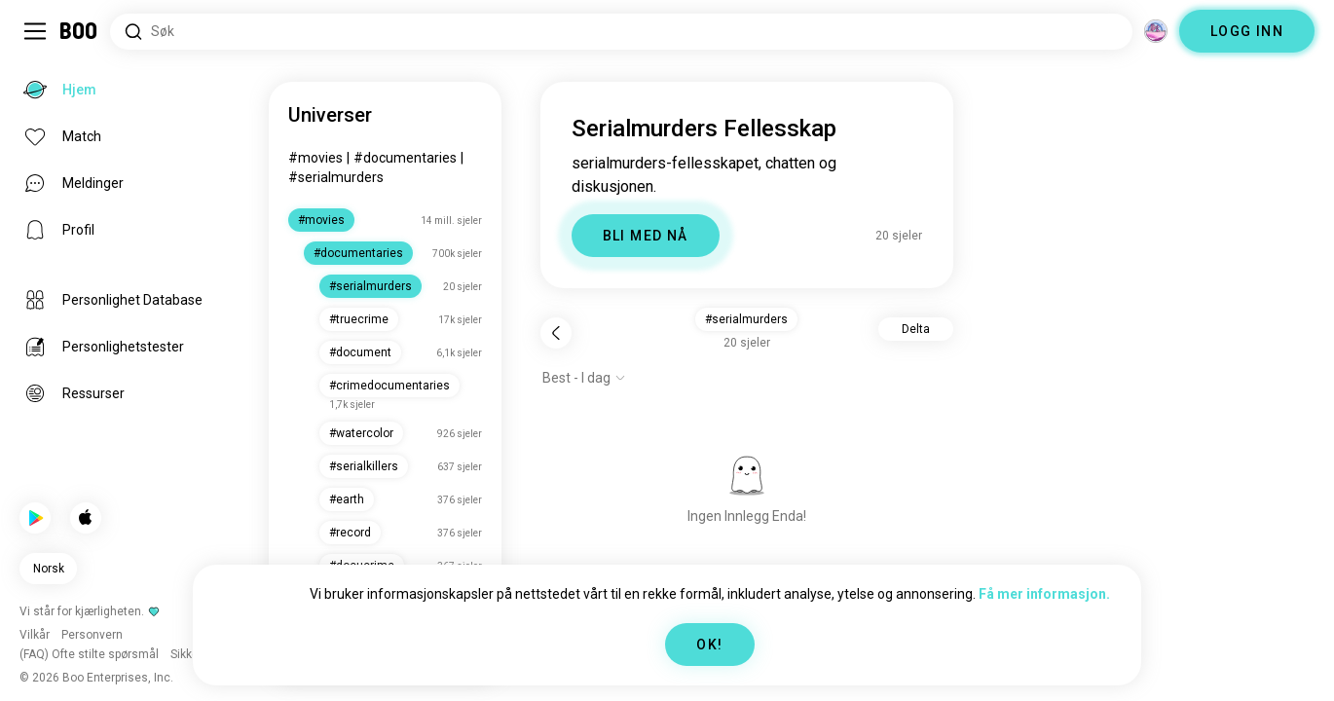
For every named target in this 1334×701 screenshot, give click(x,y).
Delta (916, 329)
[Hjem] (79, 31)
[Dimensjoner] (1155, 31)
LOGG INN (1246, 31)
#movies (315, 158)
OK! (709, 644)
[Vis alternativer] (584, 377)
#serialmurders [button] (746, 319)
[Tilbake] (556, 333)
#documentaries (405, 158)
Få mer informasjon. (1044, 594)
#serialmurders (336, 177)
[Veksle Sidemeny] (35, 31)
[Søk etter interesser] (621, 32)
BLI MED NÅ (645, 235)
